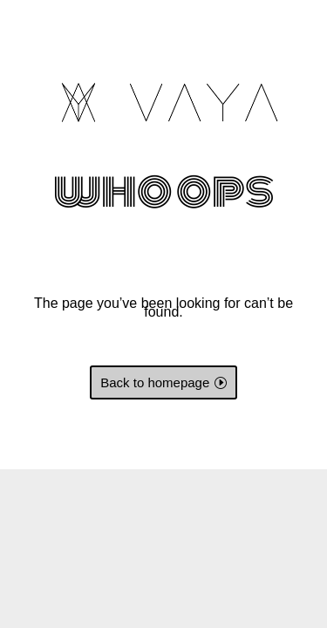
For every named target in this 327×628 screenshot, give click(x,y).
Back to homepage (154, 382)
